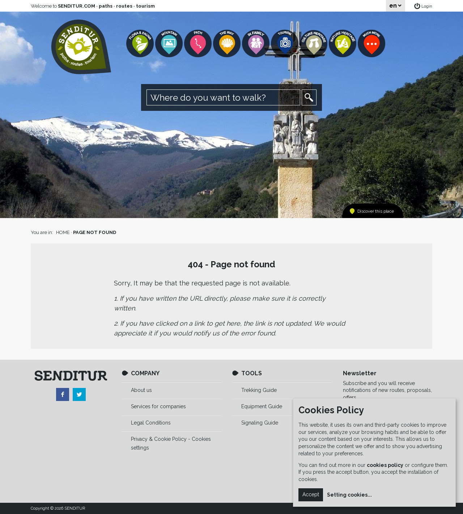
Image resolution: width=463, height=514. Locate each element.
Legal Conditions (151, 423)
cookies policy (385, 465)
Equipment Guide (261, 406)
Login (426, 6)
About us (141, 390)
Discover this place (375, 211)
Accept (310, 494)
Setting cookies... (349, 495)
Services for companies (158, 406)
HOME (63, 232)
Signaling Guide (259, 423)
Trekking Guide (259, 390)
